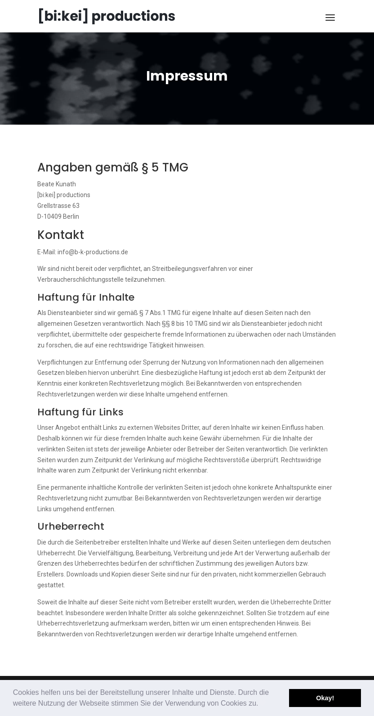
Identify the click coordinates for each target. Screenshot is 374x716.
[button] (261, 704)
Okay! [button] (325, 698)
